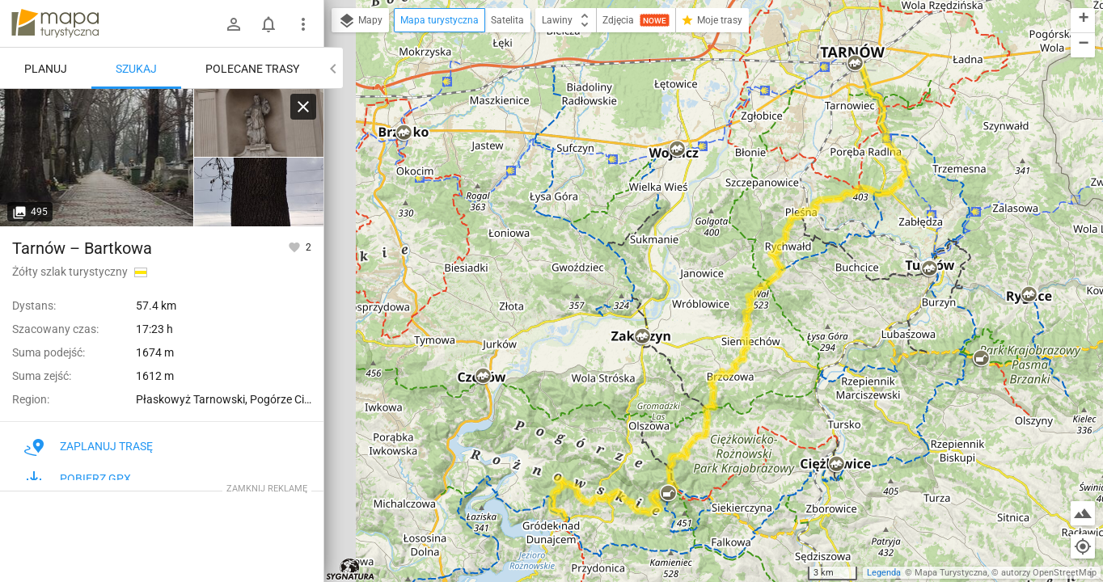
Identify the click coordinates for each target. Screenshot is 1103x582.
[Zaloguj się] (234, 24)
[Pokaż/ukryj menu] (303, 24)
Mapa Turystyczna (951, 572)
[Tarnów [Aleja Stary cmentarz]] (97, 157)
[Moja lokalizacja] (1083, 546)
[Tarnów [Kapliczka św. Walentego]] (258, 123)
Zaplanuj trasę (88, 446)
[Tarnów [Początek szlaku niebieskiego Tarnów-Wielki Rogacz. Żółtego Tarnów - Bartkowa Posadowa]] (258, 192)
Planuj (45, 68)
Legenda (884, 572)
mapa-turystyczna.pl (55, 23)
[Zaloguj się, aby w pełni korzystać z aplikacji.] (295, 246)
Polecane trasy (252, 68)
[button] (403, 133)
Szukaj (136, 68)
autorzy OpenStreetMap (1049, 572)
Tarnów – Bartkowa (82, 248)
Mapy (360, 21)
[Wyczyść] (303, 107)
